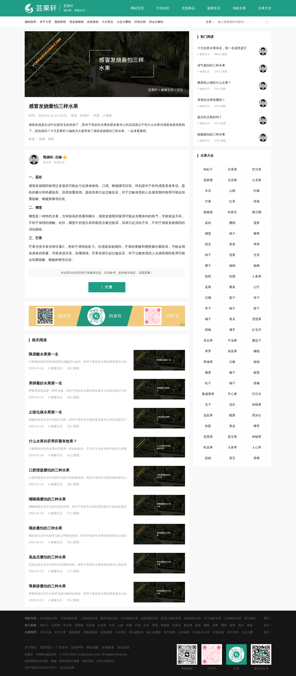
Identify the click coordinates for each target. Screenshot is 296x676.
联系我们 (46, 647)
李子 (208, 308)
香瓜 (232, 319)
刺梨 (208, 426)
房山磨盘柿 (136, 632)
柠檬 (256, 190)
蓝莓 (208, 287)
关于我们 (31, 647)
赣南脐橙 (60, 21)
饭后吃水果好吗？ (209, 117)
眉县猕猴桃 (76, 21)
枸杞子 (208, 169)
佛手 (232, 329)
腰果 (208, 372)
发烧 (42, 139)
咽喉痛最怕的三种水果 (47, 499)
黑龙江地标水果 (171, 618)
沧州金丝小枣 (201, 632)
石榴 (208, 297)
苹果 (256, 244)
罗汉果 (256, 169)
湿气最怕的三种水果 (211, 65)
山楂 (232, 190)
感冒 (51, 139)
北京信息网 (67, 667)
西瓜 (208, 244)
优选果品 (188, 8)
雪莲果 (256, 319)
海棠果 (232, 351)
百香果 (232, 169)
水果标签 (108, 647)
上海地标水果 (89, 618)
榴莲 (38, 207)
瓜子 (208, 404)
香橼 (256, 383)
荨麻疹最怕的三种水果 (47, 586)
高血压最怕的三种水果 (47, 557)
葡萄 (148, 246)
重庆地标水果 (109, 618)
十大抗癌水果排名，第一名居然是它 (222, 48)
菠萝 (256, 223)
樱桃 (232, 223)
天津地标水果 (68, 618)
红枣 (232, 201)
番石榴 (256, 212)
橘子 (208, 319)
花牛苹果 (232, 632)
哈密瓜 (232, 212)
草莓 (256, 201)
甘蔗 (256, 255)
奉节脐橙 (169, 632)
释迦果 (208, 361)
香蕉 (232, 244)
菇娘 (208, 458)
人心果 (256, 447)
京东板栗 (184, 632)
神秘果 (256, 436)
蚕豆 (232, 458)
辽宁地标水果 (212, 618)
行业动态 (162, 8)
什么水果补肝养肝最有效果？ (53, 441)
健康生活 (213, 8)
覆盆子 (256, 340)
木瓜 (208, 190)
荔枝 (38, 177)
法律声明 (77, 647)
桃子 (232, 233)
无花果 (232, 180)
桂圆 (232, 276)
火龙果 (256, 180)
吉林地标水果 (192, 618)
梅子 (232, 383)
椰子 (208, 265)
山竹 (256, 287)
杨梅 (256, 265)
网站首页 (137, 8)
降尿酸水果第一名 (43, 354)
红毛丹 (256, 329)
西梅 (208, 329)
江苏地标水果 (232, 618)
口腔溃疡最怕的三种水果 (49, 470)
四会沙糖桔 (156, 21)
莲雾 (232, 255)
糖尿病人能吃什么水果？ (214, 82)
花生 (232, 404)
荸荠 (208, 351)
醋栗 (232, 415)
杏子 (256, 297)
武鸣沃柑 (140, 21)
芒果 (38, 238)
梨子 (232, 297)
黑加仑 (256, 415)
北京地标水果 (48, 618)
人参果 (256, 276)
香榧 (256, 458)
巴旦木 (256, 394)
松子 (208, 383)
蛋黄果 (208, 436)
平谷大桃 (46, 632)
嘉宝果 (232, 436)
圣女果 (208, 340)
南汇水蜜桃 (153, 632)
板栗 (256, 372)
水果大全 (264, 8)
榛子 (232, 372)
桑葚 (232, 287)
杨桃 (232, 265)
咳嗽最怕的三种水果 (211, 134)
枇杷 (208, 276)
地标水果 (239, 8)
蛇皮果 (208, 447)
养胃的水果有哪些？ (211, 100)
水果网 (40, 654)
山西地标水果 (149, 618)
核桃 (256, 361)
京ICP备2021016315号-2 (41, 667)
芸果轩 (68, 6)
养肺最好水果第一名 (45, 383)
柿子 (208, 255)
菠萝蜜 (208, 180)
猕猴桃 (208, 212)
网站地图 (92, 647)
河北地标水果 (129, 618)
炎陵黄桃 (92, 21)
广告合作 (62, 647)
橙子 (256, 308)
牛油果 (232, 340)
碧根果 (256, 404)
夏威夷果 (208, 394)
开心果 (232, 394)
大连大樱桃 (124, 21)
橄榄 (256, 351)
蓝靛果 (208, 415)
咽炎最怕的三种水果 (45, 528)
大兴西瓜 (107, 21)
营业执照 (123, 647)
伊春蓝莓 (218, 632)
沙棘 (232, 361)
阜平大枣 (45, 21)
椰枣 (256, 426)
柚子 (232, 308)
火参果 (232, 447)
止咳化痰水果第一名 (45, 412)
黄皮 (232, 426)
